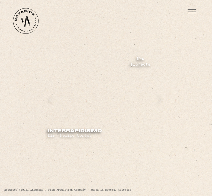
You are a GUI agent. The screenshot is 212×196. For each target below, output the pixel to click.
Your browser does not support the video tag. (106, 98)
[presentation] (51, 99)
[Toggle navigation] (191, 11)
